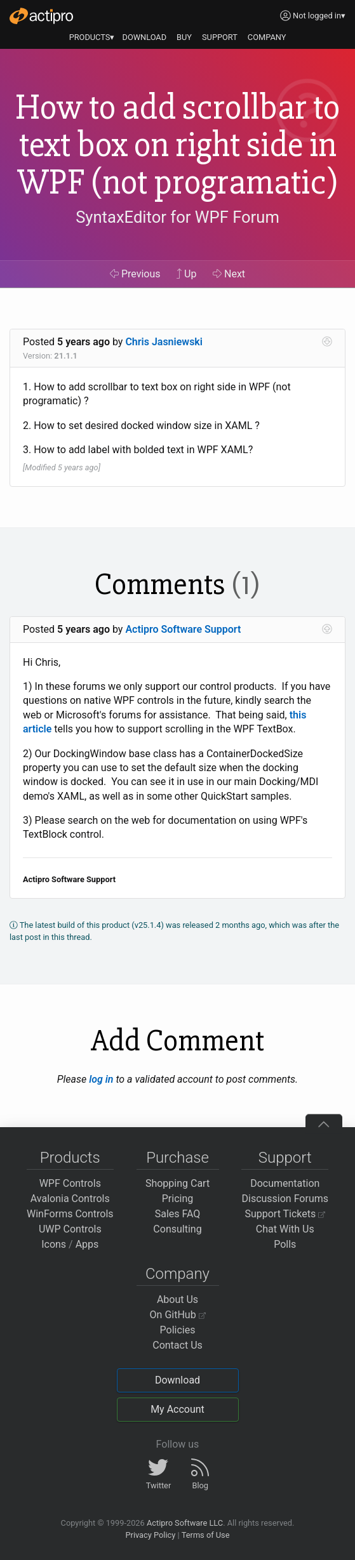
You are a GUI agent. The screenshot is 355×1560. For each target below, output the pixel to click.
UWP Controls (70, 1229)
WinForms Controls (70, 1214)
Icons (53, 1244)
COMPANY (267, 37)
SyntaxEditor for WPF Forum (177, 217)
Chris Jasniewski (164, 342)
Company (177, 1274)
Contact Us (177, 1345)
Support (285, 1158)
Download (177, 1380)
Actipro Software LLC (185, 1523)
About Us (177, 1299)
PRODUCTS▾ (92, 37)
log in (101, 1079)
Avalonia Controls (70, 1199)
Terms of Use (206, 1535)
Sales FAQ (178, 1214)
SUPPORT (220, 37)
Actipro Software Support (183, 629)
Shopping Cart (177, 1183)
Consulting (177, 1229)
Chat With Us (285, 1229)
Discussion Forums (284, 1199)
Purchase (177, 1158)
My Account (177, 1409)
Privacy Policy (150, 1535)
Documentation (284, 1183)
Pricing (178, 1199)
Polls (285, 1244)
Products (70, 1158)
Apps (87, 1244)
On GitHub (178, 1315)
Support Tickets (284, 1214)
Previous (135, 274)
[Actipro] (41, 16)
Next (229, 274)
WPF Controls (70, 1183)
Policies (178, 1330)
